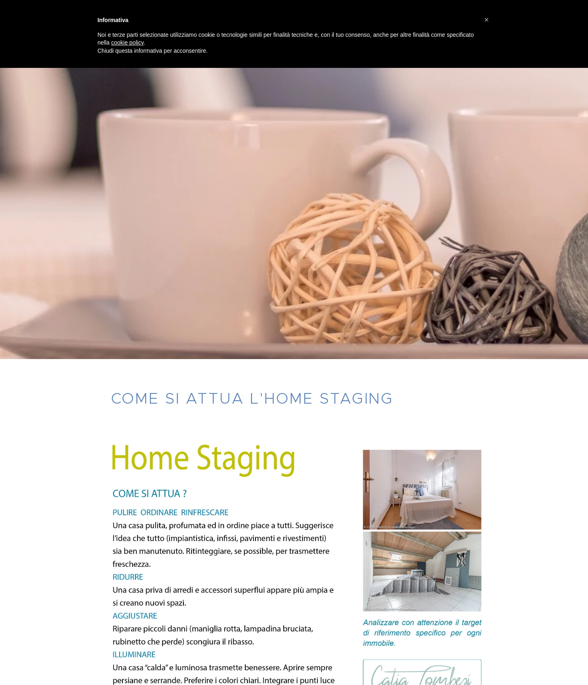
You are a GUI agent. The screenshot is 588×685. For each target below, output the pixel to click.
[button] (486, 19)
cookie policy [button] (127, 42)
